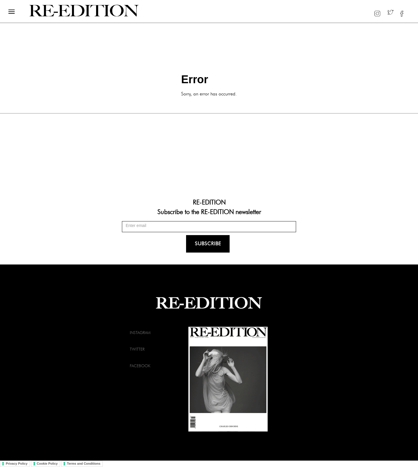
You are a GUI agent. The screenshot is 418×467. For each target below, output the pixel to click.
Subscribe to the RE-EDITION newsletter (209, 211)
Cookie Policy (47, 463)
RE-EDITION (209, 201)
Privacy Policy (17, 463)
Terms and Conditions (83, 463)
